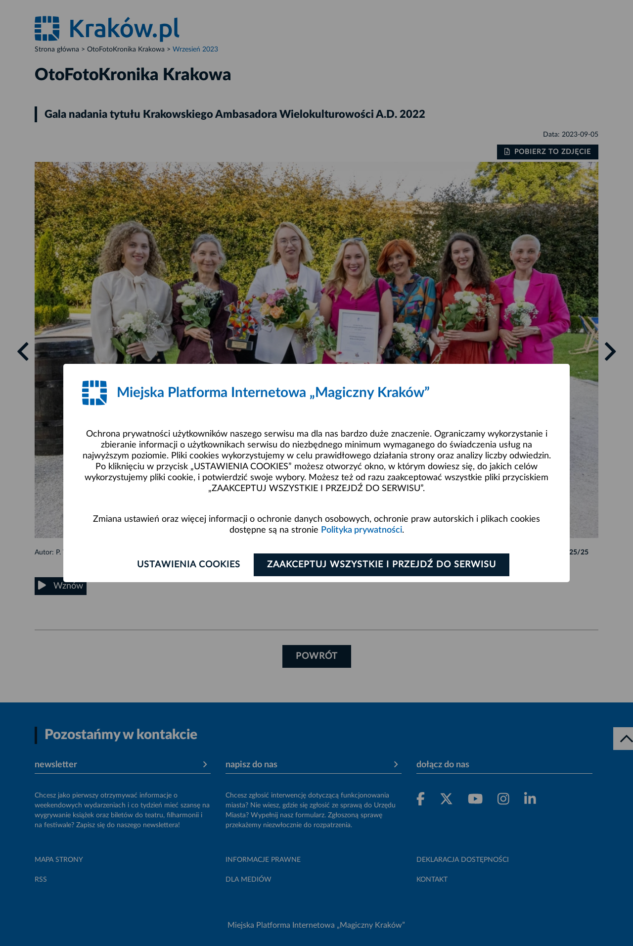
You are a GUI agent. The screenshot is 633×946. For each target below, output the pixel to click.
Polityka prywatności (361, 530)
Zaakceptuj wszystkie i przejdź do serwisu (381, 564)
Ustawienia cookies (188, 564)
